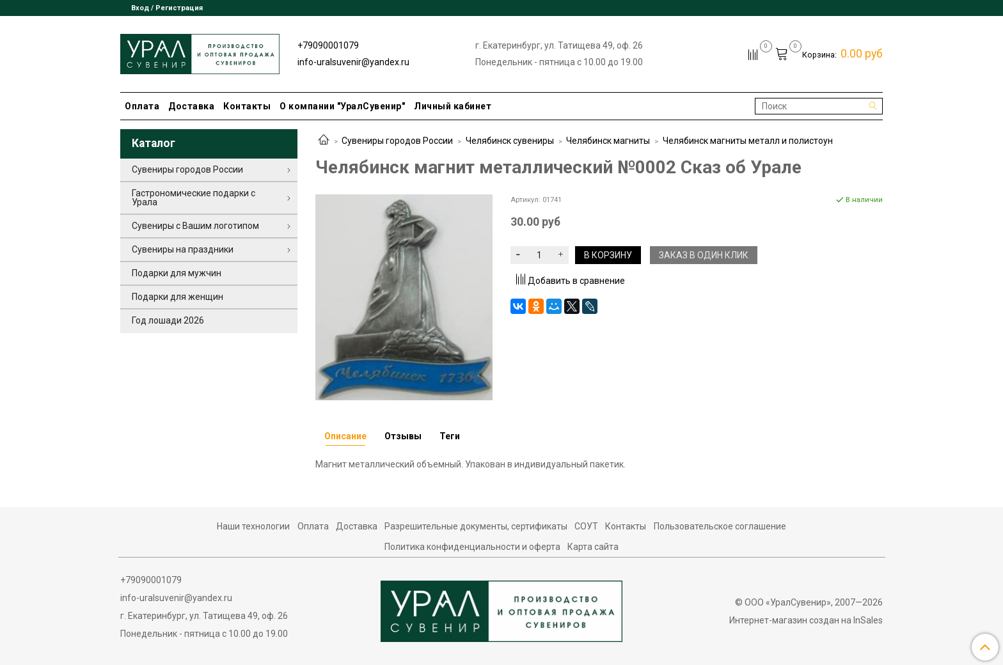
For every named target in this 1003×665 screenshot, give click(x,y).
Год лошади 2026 (168, 320)
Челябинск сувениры (510, 141)
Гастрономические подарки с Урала (193, 197)
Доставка (191, 106)
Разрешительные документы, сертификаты (475, 526)
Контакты (247, 106)
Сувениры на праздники (182, 249)
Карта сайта (593, 547)
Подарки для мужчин (176, 273)
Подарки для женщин (177, 297)
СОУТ (586, 526)
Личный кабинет (452, 106)
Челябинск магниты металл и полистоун (748, 141)
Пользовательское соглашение (720, 526)
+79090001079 (328, 45)
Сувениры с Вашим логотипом (195, 226)
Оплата (142, 106)
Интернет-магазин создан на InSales (806, 620)
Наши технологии (253, 526)
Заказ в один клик (703, 255)
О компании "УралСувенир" (342, 106)
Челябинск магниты (608, 141)
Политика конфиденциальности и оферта (472, 547)
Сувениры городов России (397, 141)
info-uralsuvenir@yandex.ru (353, 62)
